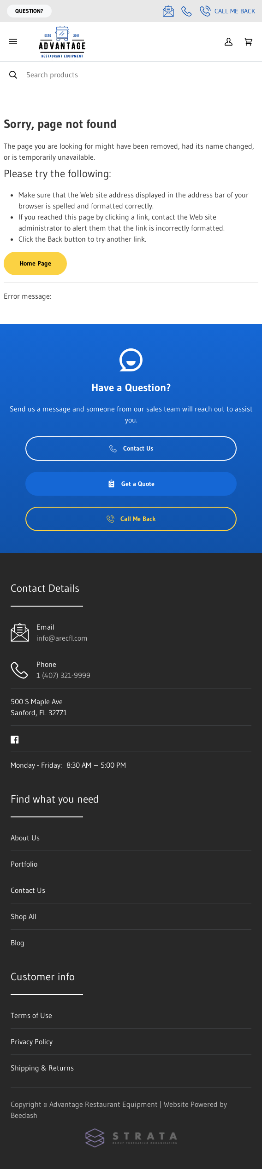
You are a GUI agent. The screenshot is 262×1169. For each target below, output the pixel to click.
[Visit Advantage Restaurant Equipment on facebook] (15, 738)
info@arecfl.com (62, 637)
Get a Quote (131, 484)
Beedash (24, 1115)
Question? (29, 10)
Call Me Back (227, 11)
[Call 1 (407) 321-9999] (186, 11)
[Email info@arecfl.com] (168, 11)
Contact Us (131, 448)
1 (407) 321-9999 (63, 675)
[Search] (131, 74)
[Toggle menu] (13, 42)
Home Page (35, 263)
